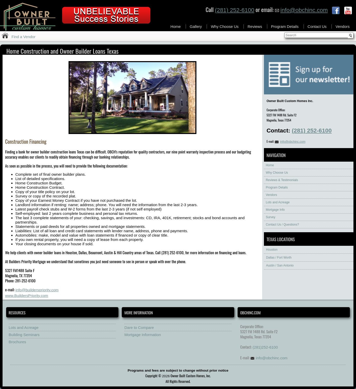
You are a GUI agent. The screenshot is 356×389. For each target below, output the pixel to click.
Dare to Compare (139, 327)
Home (176, 26)
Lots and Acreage (278, 202)
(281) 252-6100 (234, 10)
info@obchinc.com (301, 10)
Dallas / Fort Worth (279, 257)
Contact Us (317, 26)
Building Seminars (24, 334)
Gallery (196, 26)
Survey (270, 217)
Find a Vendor (23, 37)
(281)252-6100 (265, 347)
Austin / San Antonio (280, 265)
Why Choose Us (224, 26)
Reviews (255, 26)
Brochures (17, 342)
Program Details (285, 26)
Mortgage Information (142, 334)
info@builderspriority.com (36, 290)
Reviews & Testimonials (282, 180)
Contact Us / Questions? (282, 224)
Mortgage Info (275, 210)
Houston (271, 249)
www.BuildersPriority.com (26, 295)
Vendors (343, 26)
